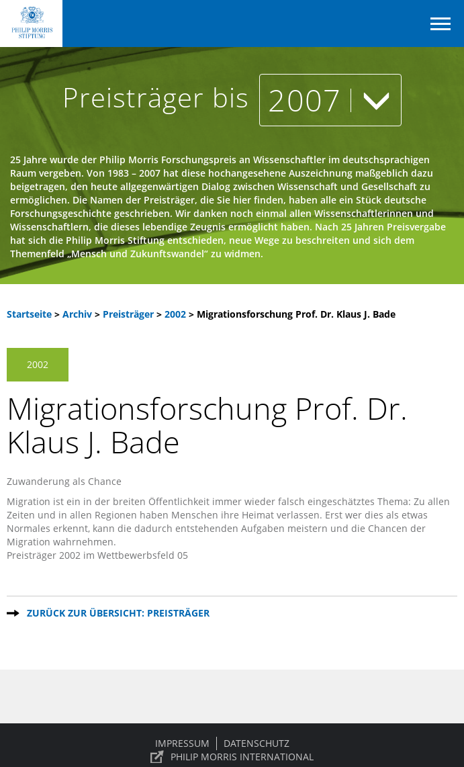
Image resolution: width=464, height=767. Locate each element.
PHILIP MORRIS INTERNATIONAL (242, 756)
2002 (177, 314)
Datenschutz (256, 743)
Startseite (29, 314)
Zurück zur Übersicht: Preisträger (118, 612)
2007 (330, 99)
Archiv (77, 314)
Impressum (182, 743)
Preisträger (129, 314)
